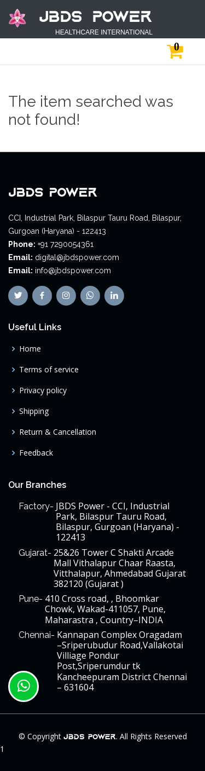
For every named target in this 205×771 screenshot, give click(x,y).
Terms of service (49, 369)
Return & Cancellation (57, 432)
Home (30, 349)
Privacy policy (43, 390)
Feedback (36, 453)
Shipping (34, 411)
